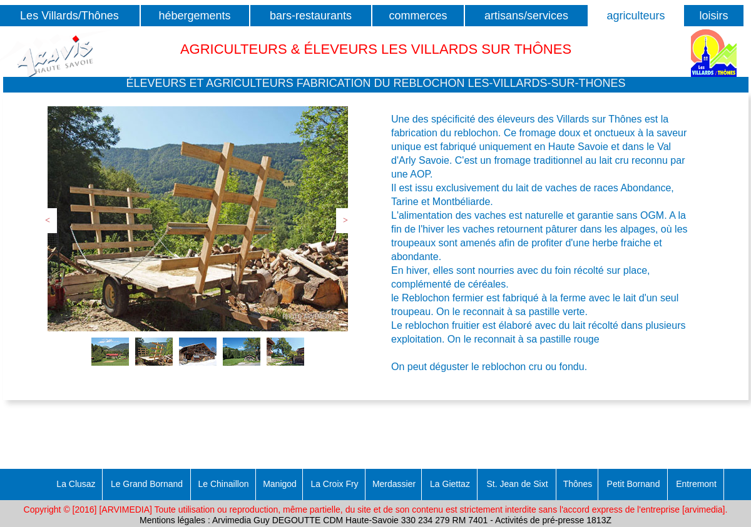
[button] (375, 85)
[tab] (110, 352)
